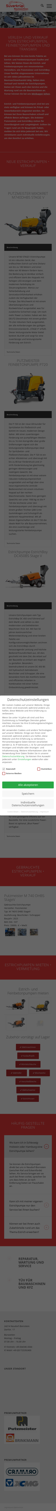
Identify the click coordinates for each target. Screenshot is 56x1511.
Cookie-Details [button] (13, 812)
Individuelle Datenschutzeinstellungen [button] (28, 804)
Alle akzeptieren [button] (28, 785)
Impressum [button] (44, 812)
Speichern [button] (28, 793)
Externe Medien (12, 773)
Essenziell (8, 769)
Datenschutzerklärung (13, 756)
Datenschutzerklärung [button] (29, 812)
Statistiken (44, 769)
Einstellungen (24, 759)
